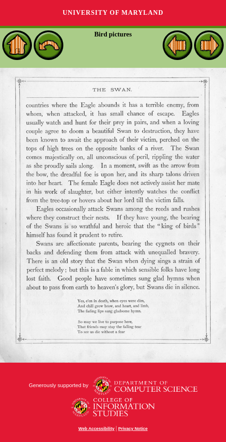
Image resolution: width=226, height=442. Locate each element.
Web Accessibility (97, 428)
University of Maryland (112, 12)
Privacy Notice (133, 428)
